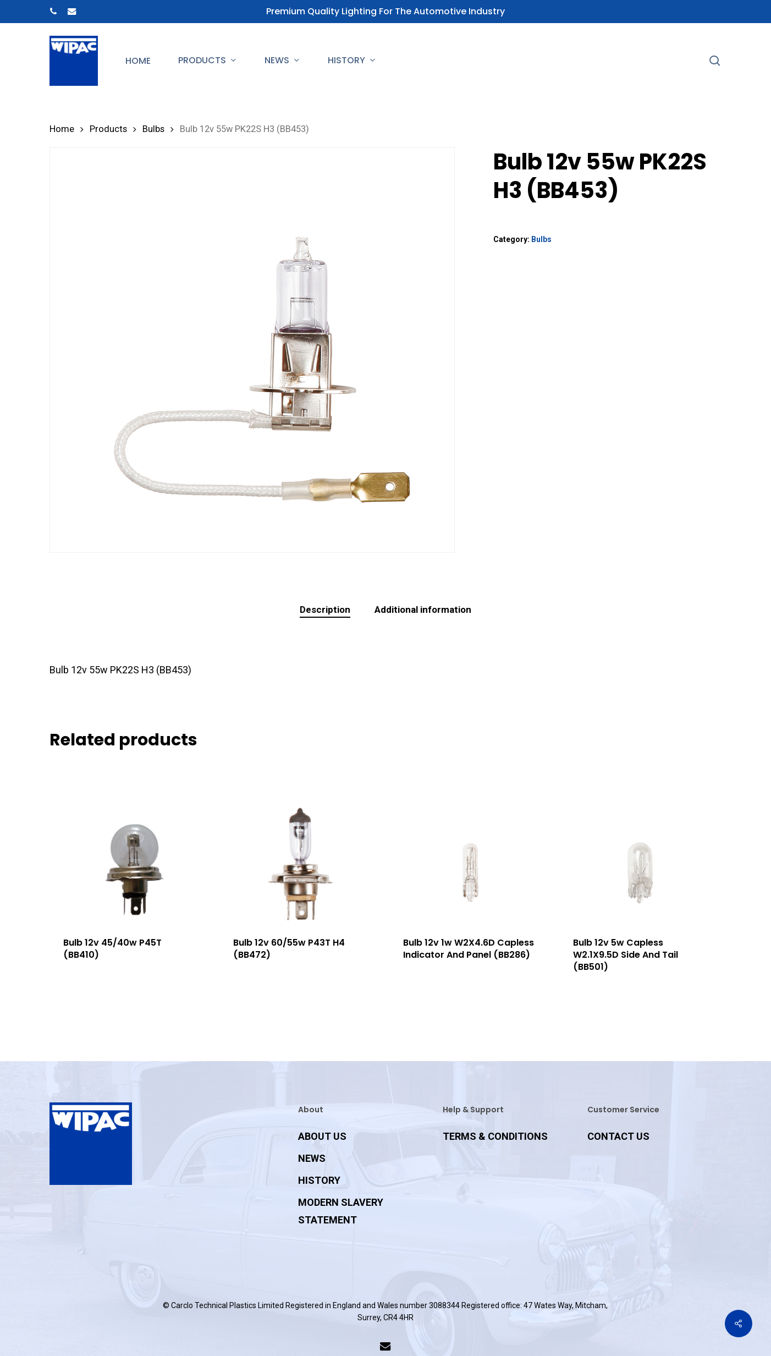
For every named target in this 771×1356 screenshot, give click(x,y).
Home (61, 129)
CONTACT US (618, 1136)
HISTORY (319, 1180)
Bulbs (153, 129)
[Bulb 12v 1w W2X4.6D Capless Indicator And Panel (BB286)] (469, 842)
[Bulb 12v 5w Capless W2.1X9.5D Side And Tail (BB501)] (639, 842)
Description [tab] (325, 609)
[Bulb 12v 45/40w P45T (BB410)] (130, 842)
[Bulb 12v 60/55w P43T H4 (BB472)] (300, 842)
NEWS (312, 1158)
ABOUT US (322, 1136)
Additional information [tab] (423, 609)
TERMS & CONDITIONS (495, 1136)
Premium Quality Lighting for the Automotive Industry (385, 11)
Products (108, 129)
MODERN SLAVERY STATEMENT (340, 1211)
